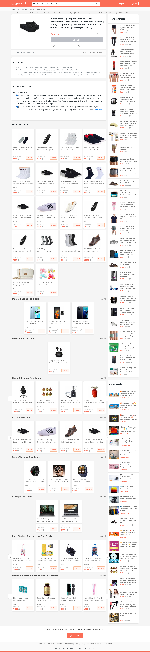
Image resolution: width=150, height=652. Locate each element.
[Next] (107, 398)
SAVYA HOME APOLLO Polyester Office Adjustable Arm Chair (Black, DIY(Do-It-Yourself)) (22, 401)
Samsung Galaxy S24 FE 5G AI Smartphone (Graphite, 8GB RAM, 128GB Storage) (127, 310)
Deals (32, 9)
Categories (15, 9)
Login (121, 3)
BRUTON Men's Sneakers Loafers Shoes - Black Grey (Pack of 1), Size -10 (46, 182)
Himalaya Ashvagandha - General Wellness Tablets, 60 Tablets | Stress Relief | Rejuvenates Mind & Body (128, 370)
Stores (24, 9)
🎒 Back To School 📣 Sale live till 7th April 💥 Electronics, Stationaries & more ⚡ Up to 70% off (128, 417)
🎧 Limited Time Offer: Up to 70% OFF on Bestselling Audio (127, 477)
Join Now (75, 635)
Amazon (100, 34)
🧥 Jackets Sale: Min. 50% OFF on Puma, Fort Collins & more (128, 509)
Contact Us (51, 644)
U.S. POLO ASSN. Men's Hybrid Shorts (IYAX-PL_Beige (127, 147)
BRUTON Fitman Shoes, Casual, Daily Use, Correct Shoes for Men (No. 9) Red (93, 149)
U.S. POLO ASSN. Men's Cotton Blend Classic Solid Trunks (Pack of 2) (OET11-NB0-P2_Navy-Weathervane (128, 171)
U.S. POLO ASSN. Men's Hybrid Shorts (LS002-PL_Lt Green (127, 229)
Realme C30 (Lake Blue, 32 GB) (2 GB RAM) (34, 322)
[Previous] (10, 398)
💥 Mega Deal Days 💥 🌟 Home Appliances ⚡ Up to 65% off (128, 405)
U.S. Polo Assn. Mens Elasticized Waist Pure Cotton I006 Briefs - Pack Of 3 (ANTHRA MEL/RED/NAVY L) (128, 75)
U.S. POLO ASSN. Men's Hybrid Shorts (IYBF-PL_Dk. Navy (127, 28)
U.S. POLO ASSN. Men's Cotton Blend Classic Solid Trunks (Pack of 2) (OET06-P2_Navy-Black (128, 159)
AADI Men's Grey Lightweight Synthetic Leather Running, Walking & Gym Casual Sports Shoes (127, 322)
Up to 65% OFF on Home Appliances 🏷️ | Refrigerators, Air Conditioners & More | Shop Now (128, 465)
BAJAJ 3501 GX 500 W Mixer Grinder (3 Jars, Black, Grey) (70, 401)
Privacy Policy (79, 644)
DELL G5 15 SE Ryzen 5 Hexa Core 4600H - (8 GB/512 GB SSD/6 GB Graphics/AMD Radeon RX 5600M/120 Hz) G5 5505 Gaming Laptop (46, 520)
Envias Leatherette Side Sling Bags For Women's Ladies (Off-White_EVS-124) (22, 284)
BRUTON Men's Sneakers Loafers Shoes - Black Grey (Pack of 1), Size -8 (22, 216)
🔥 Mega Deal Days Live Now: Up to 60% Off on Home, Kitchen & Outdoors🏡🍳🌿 (128, 393)
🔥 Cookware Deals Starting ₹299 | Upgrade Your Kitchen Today (128, 441)
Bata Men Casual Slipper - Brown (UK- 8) (128, 182)
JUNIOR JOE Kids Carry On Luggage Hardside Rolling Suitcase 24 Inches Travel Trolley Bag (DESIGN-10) (93, 559)
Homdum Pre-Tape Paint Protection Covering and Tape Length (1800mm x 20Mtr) (128, 135)
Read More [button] (99, 109)
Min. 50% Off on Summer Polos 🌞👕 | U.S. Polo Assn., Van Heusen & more (128, 429)
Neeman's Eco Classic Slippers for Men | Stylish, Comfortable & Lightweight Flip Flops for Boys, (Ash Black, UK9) (93, 216)
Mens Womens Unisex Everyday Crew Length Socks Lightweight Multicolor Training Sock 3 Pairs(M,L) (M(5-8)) (70, 250)
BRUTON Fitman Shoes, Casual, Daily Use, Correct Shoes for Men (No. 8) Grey (70, 182)
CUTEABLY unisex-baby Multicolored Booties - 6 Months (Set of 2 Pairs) (45, 284)
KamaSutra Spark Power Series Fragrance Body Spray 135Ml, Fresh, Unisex (128, 64)
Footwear (85, 52)
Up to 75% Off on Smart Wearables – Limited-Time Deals (128, 453)
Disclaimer (108, 644)
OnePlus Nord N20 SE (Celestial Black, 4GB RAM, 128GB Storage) (82, 322)
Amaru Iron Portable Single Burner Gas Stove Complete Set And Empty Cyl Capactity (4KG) (94, 401)
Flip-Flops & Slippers (97, 52)
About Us (41, 644)
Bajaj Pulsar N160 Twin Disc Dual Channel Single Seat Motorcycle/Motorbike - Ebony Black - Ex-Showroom (128, 520)
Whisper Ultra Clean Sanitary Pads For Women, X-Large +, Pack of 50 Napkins (128, 346)
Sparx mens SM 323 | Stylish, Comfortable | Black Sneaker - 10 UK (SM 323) (46, 216)
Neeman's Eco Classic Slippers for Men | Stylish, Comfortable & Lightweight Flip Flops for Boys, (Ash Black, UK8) (22, 250)
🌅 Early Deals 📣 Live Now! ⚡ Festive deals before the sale (127, 532)
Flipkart (27, 327)
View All (103, 299)
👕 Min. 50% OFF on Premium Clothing (126, 488)
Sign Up (134, 3)
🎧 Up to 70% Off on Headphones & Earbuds (128, 498)
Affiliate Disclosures (94, 644)
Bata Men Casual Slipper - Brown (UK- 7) (128, 263)
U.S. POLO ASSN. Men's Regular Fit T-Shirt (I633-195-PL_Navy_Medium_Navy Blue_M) (128, 217)
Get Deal (77, 40)
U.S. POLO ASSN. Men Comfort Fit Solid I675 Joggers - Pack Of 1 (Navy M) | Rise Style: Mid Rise (128, 40)
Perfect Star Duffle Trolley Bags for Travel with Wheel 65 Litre (70, 559)
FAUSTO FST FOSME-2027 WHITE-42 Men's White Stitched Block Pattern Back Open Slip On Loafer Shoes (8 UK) (70, 216)
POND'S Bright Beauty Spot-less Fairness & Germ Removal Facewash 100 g (128, 205)
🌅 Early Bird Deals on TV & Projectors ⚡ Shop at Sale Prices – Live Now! (128, 544)
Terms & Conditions (65, 644)
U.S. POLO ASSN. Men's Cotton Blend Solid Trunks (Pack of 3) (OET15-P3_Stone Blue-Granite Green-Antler (128, 334)
